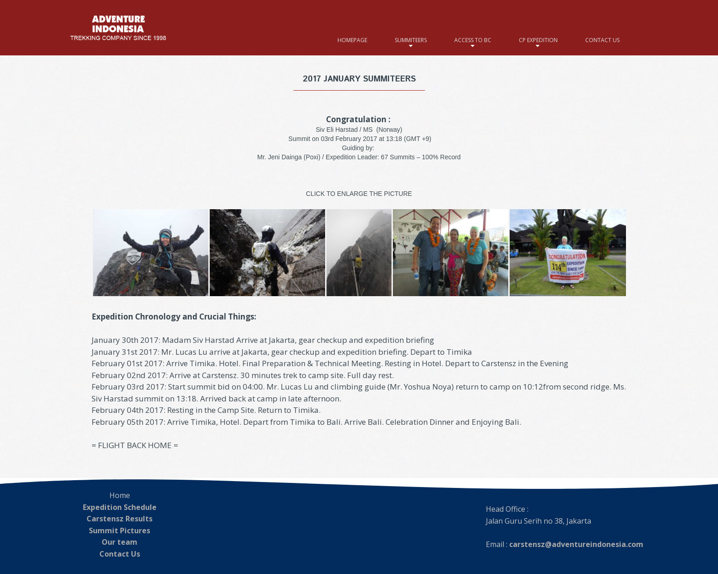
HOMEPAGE (352, 40)
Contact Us (119, 554)
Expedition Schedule (120, 507)
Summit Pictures (119, 530)
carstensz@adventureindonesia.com (576, 544)
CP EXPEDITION (538, 40)
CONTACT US (602, 40)
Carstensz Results (119, 519)
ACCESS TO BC (472, 40)
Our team (119, 542)
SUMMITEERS (411, 40)
